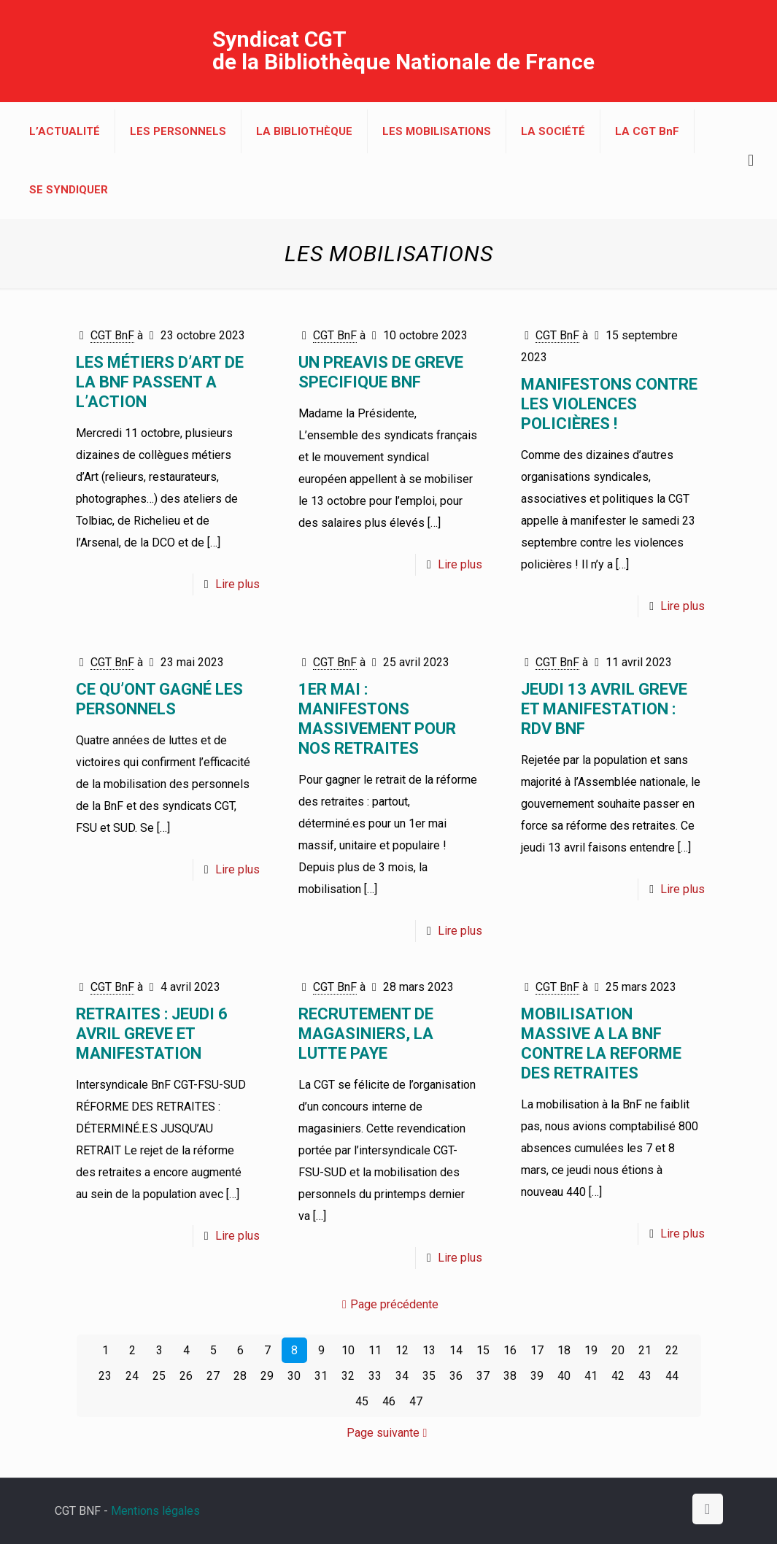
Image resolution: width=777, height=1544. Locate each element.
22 (672, 1350)
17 (537, 1350)
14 (456, 1350)
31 (321, 1376)
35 (429, 1376)
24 (132, 1376)
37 (483, 1376)
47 (415, 1401)
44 (672, 1376)
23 (105, 1376)
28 (240, 1376)
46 (388, 1401)
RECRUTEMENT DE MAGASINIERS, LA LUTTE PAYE (365, 1033)
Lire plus (237, 584)
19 (591, 1350)
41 (591, 1376)
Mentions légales (155, 1511)
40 (564, 1376)
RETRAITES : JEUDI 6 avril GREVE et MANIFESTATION (152, 1033)
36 (456, 1376)
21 (645, 1350)
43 (645, 1376)
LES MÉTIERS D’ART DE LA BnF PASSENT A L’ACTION (160, 382)
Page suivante (389, 1433)
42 (618, 1376)
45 (361, 1401)
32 (348, 1376)
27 (213, 1376)
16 (510, 1350)
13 (429, 1350)
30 (294, 1376)
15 (483, 1350)
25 (159, 1376)
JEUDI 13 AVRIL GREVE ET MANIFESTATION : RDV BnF (604, 709)
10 (348, 1350)
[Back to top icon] (707, 1509)
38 (510, 1376)
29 (267, 1376)
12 (402, 1350)
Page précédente (388, 1304)
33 (375, 1376)
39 (537, 1376)
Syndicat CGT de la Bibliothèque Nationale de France (403, 50)
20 (618, 1350)
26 (186, 1376)
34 (402, 1376)
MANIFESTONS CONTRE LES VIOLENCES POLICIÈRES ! (609, 404)
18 (564, 1350)
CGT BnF (112, 335)
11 (375, 1350)
